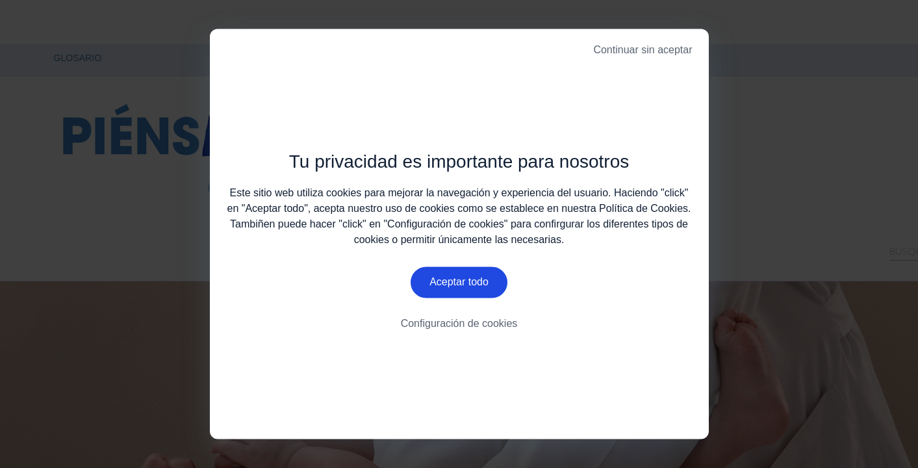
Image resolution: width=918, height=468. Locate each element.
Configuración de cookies (459, 324)
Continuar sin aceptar (642, 49)
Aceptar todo (459, 283)
